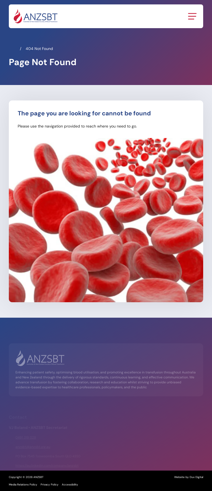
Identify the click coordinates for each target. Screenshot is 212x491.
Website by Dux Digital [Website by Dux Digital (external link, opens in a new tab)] (188, 477)
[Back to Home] (35, 16)
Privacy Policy (50, 484)
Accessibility (70, 484)
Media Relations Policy (23, 484)
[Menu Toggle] (192, 16)
